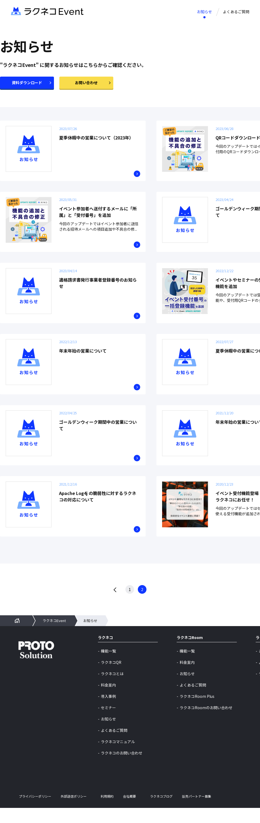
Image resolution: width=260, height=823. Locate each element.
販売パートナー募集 (196, 811)
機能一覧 (108, 666)
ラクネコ (105, 653)
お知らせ (204, 11)
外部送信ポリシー (74, 811)
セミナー (108, 723)
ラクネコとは (112, 689)
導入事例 (108, 711)
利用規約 (107, 811)
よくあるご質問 (236, 11)
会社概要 (129, 811)
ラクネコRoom (190, 653)
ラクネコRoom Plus (197, 711)
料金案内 (108, 700)
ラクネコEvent (54, 635)
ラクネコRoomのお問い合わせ (206, 723)
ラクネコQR (111, 677)
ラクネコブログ (161, 811)
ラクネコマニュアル (118, 757)
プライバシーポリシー (35, 811)
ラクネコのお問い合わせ (121, 768)
